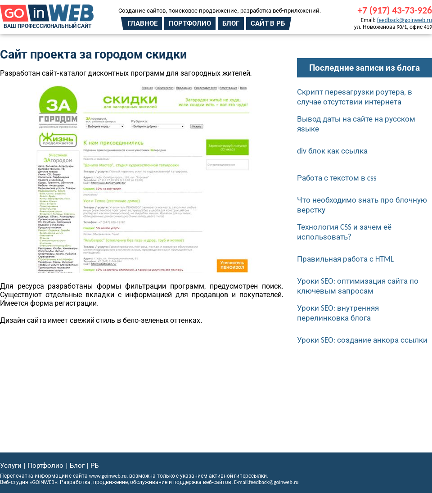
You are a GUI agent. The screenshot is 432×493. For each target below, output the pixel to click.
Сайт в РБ (268, 23)
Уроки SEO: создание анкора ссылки (362, 340)
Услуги (11, 465)
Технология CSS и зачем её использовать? (344, 232)
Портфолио (190, 23)
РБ (94, 465)
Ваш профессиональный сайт (47, 26)
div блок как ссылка (332, 151)
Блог (230, 23)
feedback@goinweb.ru (404, 20)
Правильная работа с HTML (345, 259)
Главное (142, 23)
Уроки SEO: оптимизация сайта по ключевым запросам (357, 286)
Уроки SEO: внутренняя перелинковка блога (338, 313)
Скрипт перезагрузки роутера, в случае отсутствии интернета (354, 97)
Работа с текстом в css (337, 178)
